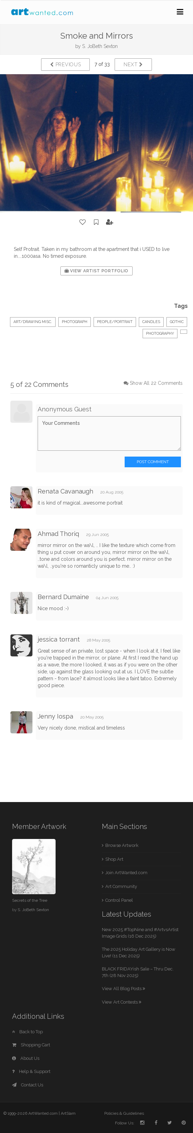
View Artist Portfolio (96, 270)
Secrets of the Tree (29, 900)
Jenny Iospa (55, 716)
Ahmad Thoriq (58, 533)
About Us (25, 1058)
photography (160, 333)
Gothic (177, 322)
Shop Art (114, 859)
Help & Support (31, 1071)
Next (133, 64)
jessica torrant (59, 639)
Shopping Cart (31, 1044)
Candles (151, 322)
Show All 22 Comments (156, 383)
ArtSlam (68, 1113)
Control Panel (119, 900)
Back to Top (27, 1031)
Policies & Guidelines (124, 1113)
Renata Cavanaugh (65, 491)
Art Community (121, 886)
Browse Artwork (121, 845)
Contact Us (27, 1084)
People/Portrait (115, 322)
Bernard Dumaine (63, 596)
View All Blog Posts (123, 988)
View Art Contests (121, 1002)
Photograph (74, 322)
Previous (65, 64)
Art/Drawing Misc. (32, 322)
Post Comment (153, 461)
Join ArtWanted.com (126, 872)
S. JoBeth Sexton (100, 46)
